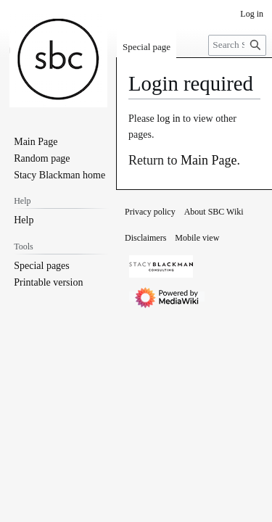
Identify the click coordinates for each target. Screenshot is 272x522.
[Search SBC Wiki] (237, 45)
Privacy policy (150, 212)
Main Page (208, 160)
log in (168, 118)
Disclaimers (145, 238)
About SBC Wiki (214, 212)
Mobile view (197, 238)
